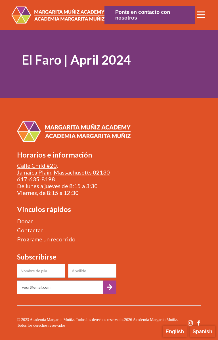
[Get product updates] (60, 287)
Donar (25, 221)
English (174, 331)
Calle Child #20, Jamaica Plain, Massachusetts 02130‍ (63, 169)
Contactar (30, 230)
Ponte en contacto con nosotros (142, 15)
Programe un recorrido (46, 239)
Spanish (202, 331)
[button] (201, 15)
